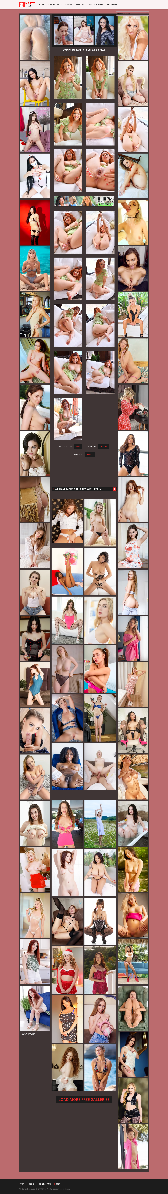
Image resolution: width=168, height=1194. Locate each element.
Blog (31, 1184)
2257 (58, 1184)
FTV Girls (103, 446)
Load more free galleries (84, 1099)
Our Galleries (55, 4)
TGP (22, 1184)
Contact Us (45, 1184)
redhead (90, 454)
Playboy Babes (96, 4)
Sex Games (112, 4)
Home (41, 4)
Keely (78, 446)
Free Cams (80, 4)
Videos (68, 4)
